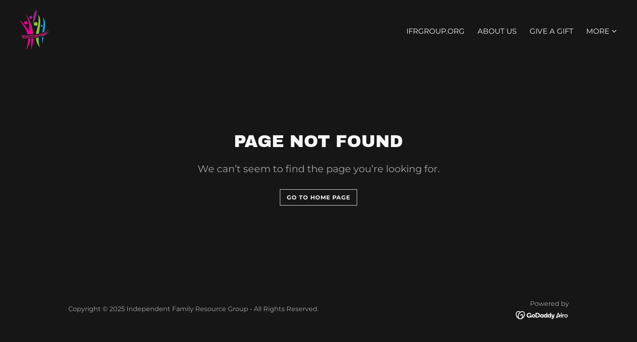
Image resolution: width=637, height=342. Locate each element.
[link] (34, 29)
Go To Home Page (318, 197)
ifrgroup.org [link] (435, 31)
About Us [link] (497, 31)
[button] (601, 31)
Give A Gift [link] (551, 31)
